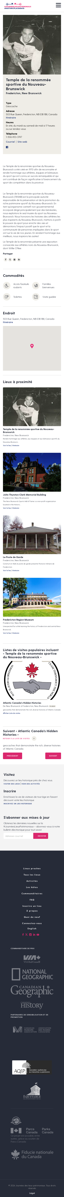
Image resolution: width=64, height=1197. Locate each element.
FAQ (32, 904)
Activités (32, 885)
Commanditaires (32, 897)
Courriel (10, 141)
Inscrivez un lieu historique (18, 808)
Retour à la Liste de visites (19, 741)
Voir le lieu (7, 445)
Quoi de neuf (32, 921)
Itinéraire (11, 117)
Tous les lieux (32, 879)
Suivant (53, 758)
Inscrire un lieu (32, 910)
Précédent (12, 758)
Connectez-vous (32, 927)
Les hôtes (32, 891)
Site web (22, 141)
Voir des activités (31, 788)
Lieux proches (32, 872)
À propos (32, 915)
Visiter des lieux (12, 788)
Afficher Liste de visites (11, 713)
